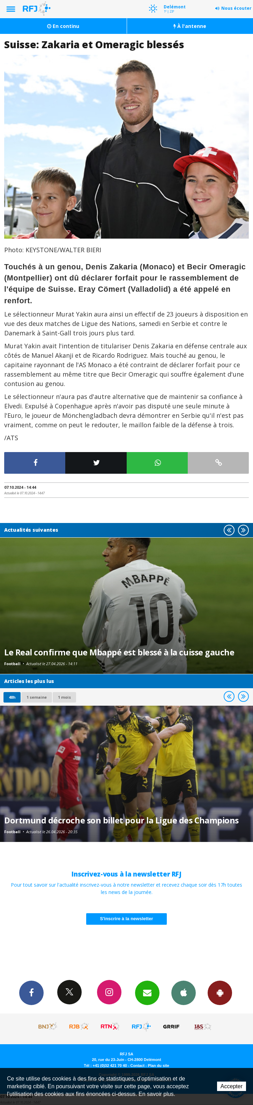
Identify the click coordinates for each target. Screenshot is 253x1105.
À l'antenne (189, 26)
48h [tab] (12, 697)
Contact (137, 1065)
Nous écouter (236, 8)
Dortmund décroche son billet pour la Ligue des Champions (121, 820)
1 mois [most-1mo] (64, 697)
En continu (63, 26)
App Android (220, 992)
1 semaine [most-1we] (37, 697)
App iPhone (183, 992)
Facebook (31, 992)
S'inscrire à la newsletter (126, 918)
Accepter (232, 1086)
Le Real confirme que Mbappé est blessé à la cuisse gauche (119, 652)
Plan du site (158, 1065)
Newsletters (147, 992)
